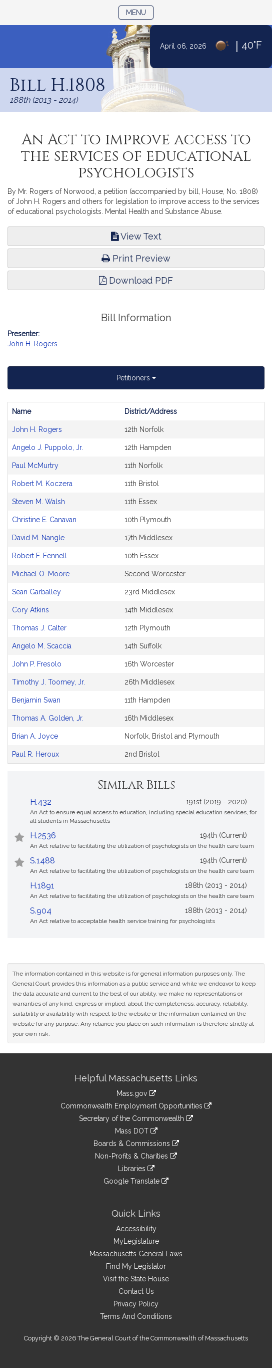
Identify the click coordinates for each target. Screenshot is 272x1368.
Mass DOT (136, 1131)
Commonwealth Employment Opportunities (136, 1106)
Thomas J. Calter (39, 628)
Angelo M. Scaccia (42, 646)
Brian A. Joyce (35, 736)
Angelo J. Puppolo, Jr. (47, 447)
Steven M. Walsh (38, 502)
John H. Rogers (33, 344)
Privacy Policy (136, 1304)
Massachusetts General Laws (136, 1254)
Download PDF (136, 280)
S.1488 (42, 860)
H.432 (41, 802)
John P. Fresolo (37, 664)
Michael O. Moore (41, 574)
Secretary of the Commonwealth (136, 1118)
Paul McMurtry (35, 466)
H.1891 (42, 885)
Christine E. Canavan (44, 520)
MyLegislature (136, 1241)
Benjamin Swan (36, 700)
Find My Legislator (136, 1266)
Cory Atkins (30, 610)
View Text (136, 236)
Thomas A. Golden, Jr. (48, 718)
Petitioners (136, 378)
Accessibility (136, 1229)
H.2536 (43, 835)
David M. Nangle (38, 538)
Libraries (136, 1169)
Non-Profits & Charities (136, 1156)
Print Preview (136, 258)
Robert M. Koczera (42, 484)
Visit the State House (136, 1279)
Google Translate (136, 1181)
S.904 (41, 911)
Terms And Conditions (136, 1316)
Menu (140, 12)
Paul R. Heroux (35, 754)
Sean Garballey (36, 592)
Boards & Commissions (136, 1143)
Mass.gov (136, 1093)
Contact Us (136, 1291)
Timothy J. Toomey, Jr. (48, 682)
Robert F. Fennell (39, 556)
